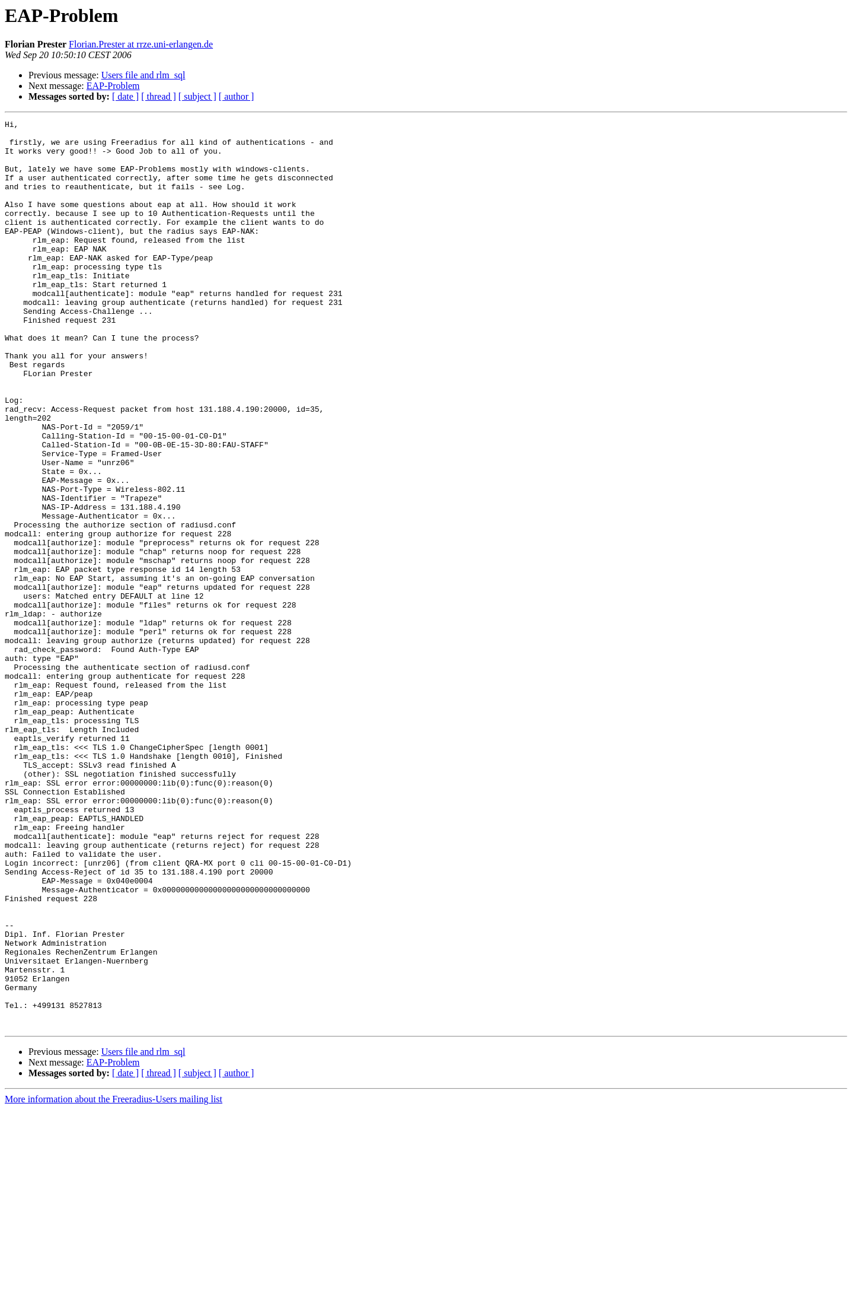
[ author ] (236, 96)
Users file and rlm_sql (143, 75)
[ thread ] (158, 96)
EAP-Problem (113, 86)
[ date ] (125, 96)
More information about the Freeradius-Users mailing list (113, 1281)
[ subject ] (197, 96)
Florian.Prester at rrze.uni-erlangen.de (141, 44)
